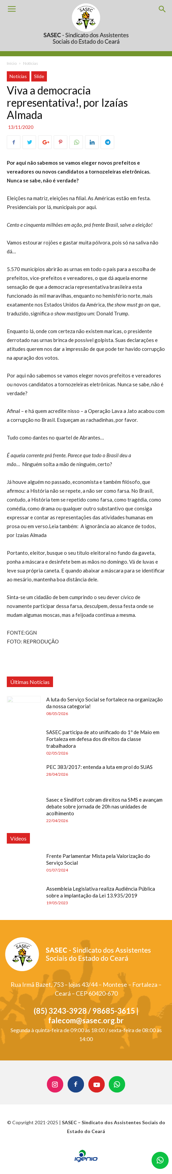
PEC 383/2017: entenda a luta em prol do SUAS (99, 767)
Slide (39, 76)
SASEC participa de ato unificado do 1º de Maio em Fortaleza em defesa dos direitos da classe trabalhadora (102, 739)
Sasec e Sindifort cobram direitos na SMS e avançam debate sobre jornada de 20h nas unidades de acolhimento (104, 806)
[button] (162, 9)
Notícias (30, 63)
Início (12, 63)
